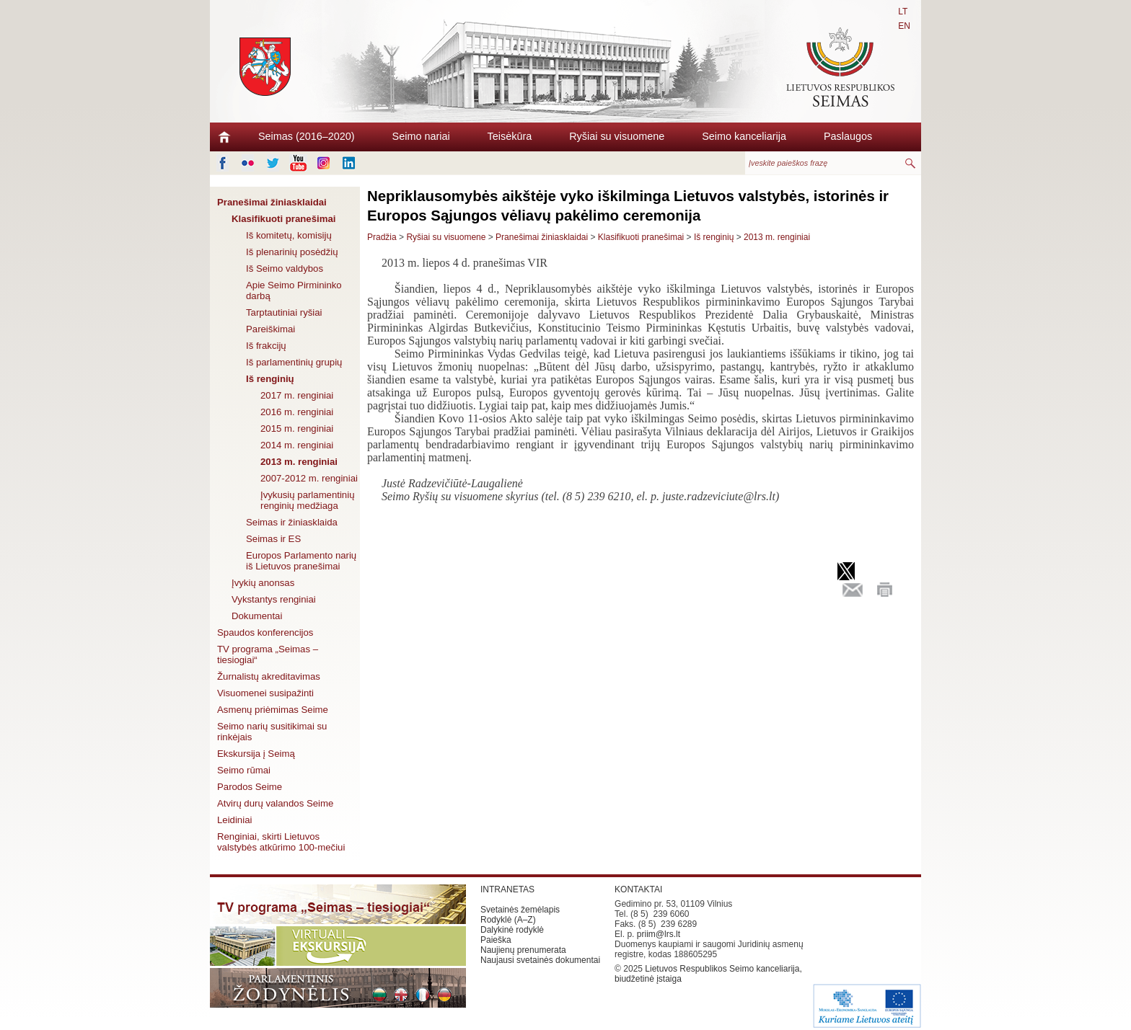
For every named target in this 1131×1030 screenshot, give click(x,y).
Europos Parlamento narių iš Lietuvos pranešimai (301, 561)
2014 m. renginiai (296, 445)
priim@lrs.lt (658, 934)
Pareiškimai (270, 329)
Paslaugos (848, 136)
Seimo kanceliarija (744, 136)
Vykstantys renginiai (274, 599)
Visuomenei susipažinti (265, 693)
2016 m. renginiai (296, 412)
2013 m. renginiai (299, 461)
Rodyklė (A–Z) (508, 920)
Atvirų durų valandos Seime (275, 803)
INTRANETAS (507, 889)
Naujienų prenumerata (523, 950)
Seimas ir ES (273, 538)
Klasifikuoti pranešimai (283, 218)
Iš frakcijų (266, 345)
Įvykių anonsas (263, 582)
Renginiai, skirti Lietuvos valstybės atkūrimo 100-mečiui (281, 842)
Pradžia (382, 237)
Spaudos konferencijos (265, 632)
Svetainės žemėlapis (520, 910)
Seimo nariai (421, 136)
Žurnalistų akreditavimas (268, 676)
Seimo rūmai (243, 770)
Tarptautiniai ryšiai (284, 312)
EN (904, 26)
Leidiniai (234, 819)
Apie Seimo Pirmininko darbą (294, 290)
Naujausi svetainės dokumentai (540, 960)
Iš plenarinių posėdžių (292, 252)
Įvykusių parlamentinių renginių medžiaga (307, 500)
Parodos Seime (249, 786)
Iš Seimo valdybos (284, 268)
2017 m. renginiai (296, 395)
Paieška (495, 940)
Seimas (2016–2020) (306, 136)
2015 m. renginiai (296, 428)
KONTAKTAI (638, 889)
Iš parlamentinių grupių (294, 362)
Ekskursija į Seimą (256, 753)
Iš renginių (270, 378)
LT (902, 11)
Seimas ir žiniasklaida (292, 522)
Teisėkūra (510, 136)
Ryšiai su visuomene (616, 136)
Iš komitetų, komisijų (289, 235)
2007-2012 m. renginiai (309, 478)
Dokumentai (257, 616)
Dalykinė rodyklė (512, 930)
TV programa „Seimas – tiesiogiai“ (267, 654)
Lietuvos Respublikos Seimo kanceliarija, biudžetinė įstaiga (708, 974)
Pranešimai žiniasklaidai (272, 202)
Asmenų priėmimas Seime (272, 709)
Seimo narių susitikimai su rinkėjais (272, 731)
